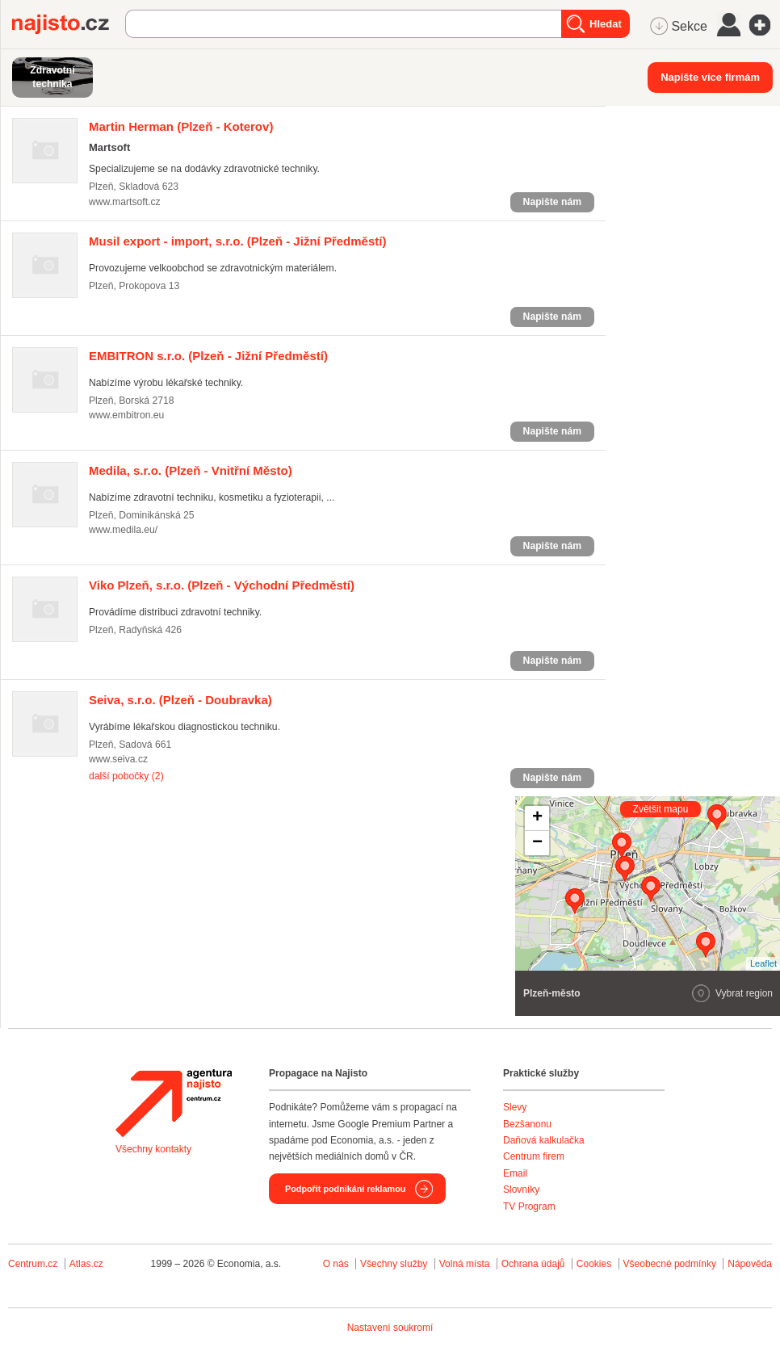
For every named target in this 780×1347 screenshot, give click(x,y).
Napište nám (552, 202)
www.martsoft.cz (125, 202)
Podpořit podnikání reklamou (345, 1189)
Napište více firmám (710, 77)
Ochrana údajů (533, 1263)
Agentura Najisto (173, 1103)
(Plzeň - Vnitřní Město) (190, 470)
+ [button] (537, 818)
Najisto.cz (68, 24)
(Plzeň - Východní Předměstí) (221, 585)
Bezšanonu (527, 1124)
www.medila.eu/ (123, 529)
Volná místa (464, 1263)
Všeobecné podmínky (669, 1263)
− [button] (537, 843)
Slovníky (521, 1189)
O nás (336, 1263)
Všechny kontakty (153, 1149)
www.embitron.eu (126, 415)
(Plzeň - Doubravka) (180, 700)
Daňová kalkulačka (544, 1140)
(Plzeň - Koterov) (181, 126)
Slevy (514, 1107)
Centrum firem (533, 1156)
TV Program (529, 1206)
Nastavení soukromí (390, 1327)
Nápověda (750, 1263)
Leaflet (763, 963)
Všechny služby (395, 1263)
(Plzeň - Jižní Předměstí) (237, 241)
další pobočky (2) (126, 776)
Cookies (594, 1263)
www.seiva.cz (118, 759)
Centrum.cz (32, 1263)
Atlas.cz (86, 1263)
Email (515, 1173)
